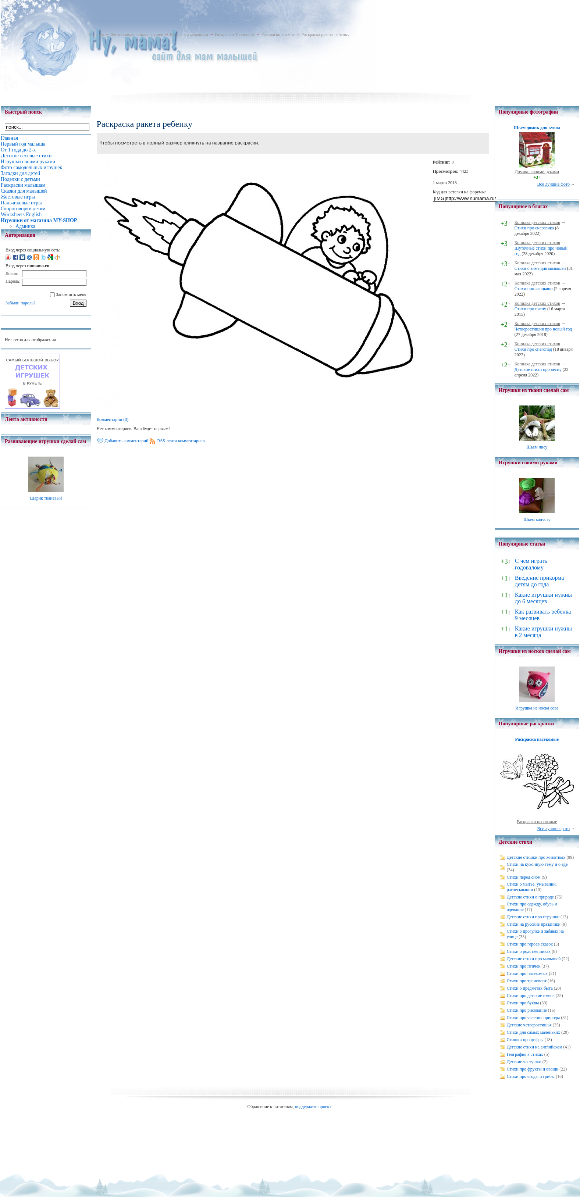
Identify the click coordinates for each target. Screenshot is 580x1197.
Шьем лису (536, 447)
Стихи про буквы (523, 1002)
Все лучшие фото (553, 184)
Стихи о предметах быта (530, 988)
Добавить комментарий (127, 440)
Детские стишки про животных (536, 857)
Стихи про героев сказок (530, 944)
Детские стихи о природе (530, 897)
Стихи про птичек (524, 966)
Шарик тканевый (46, 498)
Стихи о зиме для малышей (540, 268)
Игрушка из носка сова (536, 708)
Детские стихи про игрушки (533, 916)
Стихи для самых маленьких (533, 1032)
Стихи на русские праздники (534, 924)
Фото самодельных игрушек (136, 34)
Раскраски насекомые (537, 821)
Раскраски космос (278, 34)
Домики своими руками (537, 171)
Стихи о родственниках (529, 951)
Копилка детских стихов (537, 222)
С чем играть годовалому (531, 564)
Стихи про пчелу (530, 308)
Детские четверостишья (529, 1025)
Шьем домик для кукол (536, 127)
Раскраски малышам (189, 34)
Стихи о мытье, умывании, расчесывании (532, 887)
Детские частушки (524, 1061)
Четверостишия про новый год (543, 329)
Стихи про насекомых (527, 973)
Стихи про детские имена (531, 995)
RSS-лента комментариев (180, 440)
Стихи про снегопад (533, 349)
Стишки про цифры (525, 1039)
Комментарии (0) (113, 419)
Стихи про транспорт (527, 980)
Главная (96, 34)
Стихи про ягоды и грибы (531, 1076)
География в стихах (525, 1054)
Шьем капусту (536, 519)
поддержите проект (313, 1106)
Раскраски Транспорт (235, 34)
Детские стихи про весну (538, 369)
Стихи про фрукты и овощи (533, 1069)
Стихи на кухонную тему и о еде (537, 864)
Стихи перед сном (524, 877)
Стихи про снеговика (534, 228)
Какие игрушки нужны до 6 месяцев (543, 598)
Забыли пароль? (20, 302)
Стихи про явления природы (533, 1017)
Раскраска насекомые (537, 739)
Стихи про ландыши (534, 288)
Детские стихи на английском (534, 1047)
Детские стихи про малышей (534, 958)
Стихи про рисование (527, 1010)
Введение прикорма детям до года (539, 581)
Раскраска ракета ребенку (325, 34)
